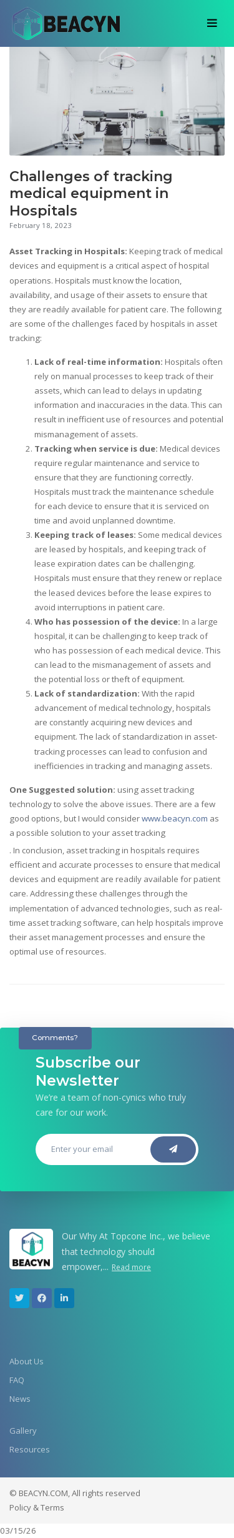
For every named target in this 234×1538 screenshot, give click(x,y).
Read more (131, 1267)
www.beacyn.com (175, 818)
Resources (29, 1449)
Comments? (55, 1037)
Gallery (23, 1430)
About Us (26, 1361)
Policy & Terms (36, 1507)
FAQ (16, 1380)
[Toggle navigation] (212, 23)
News (20, 1398)
